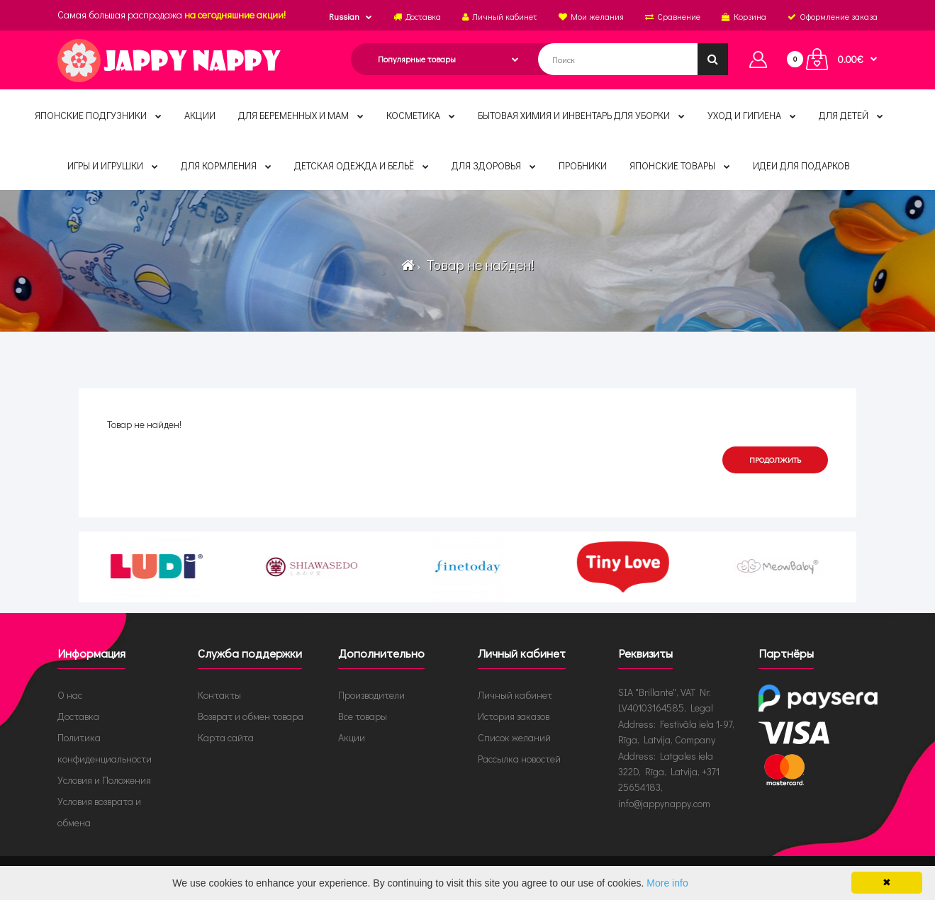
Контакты (219, 695)
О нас (69, 695)
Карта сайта (226, 737)
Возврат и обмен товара (250, 716)
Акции (351, 737)
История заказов (513, 716)
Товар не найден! (478, 264)
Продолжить (775, 459)
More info (667, 883)
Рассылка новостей (519, 758)
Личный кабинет (515, 695)
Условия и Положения (104, 780)
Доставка (78, 716)
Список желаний (514, 737)
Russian (344, 16)
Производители (371, 695)
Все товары (362, 716)
